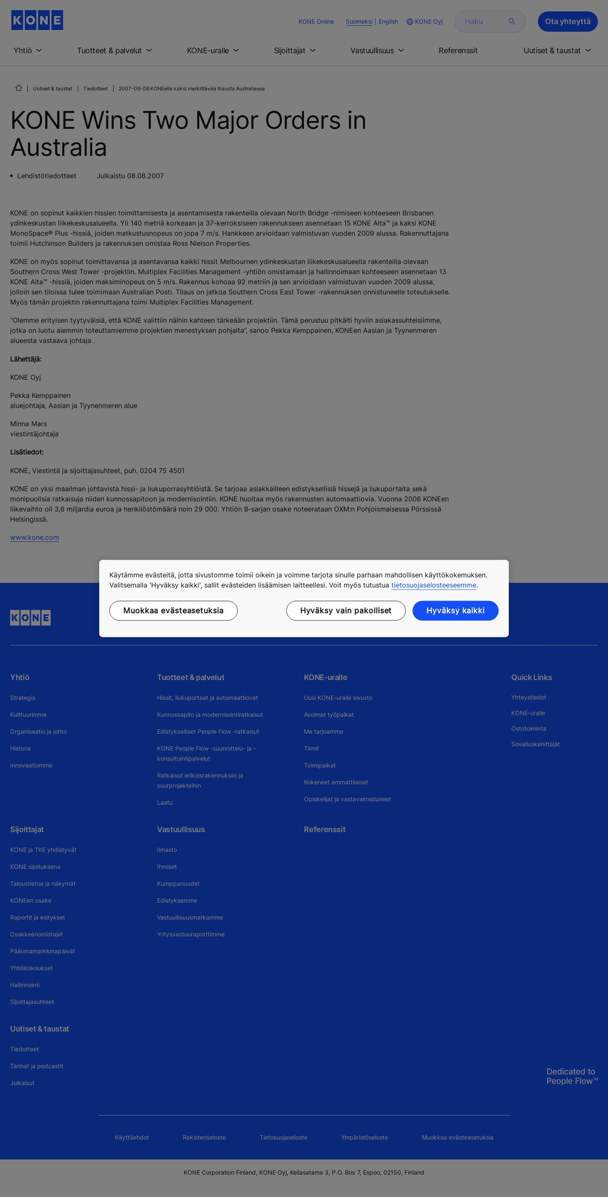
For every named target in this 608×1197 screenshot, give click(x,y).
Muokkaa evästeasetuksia (173, 610)
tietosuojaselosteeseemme (433, 585)
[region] (304, 598)
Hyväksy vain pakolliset (346, 610)
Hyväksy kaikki (455, 610)
